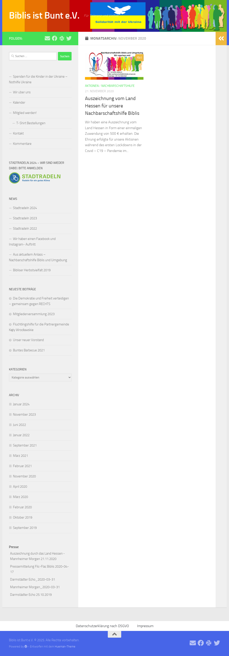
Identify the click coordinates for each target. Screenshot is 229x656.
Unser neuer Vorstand (28, 340)
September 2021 (25, 445)
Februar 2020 (22, 507)
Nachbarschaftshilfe (118, 86)
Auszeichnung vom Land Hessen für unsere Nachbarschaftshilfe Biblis (112, 106)
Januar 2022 (21, 435)
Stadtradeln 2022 (25, 229)
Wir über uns (22, 92)
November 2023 (24, 414)
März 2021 (20, 456)
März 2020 (20, 497)
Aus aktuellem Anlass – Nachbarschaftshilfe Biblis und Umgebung (38, 257)
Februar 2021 (22, 466)
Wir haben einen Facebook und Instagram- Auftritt (32, 241)
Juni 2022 (19, 425)
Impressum (145, 626)
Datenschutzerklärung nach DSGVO (102, 626)
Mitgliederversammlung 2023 (34, 314)
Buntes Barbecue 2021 (29, 350)
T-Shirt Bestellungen (30, 123)
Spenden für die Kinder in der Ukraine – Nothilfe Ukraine (38, 79)
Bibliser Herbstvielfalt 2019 (32, 270)
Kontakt (18, 133)
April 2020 (20, 487)
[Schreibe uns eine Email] (47, 38)
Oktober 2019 (22, 517)
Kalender (19, 102)
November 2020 (24, 476)
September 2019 (25, 528)
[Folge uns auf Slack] (61, 38)
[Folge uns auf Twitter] (69, 38)
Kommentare (22, 144)
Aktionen (92, 86)
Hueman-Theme (65, 646)
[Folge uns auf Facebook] (54, 38)
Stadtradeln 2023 (25, 218)
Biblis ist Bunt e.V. (44, 15)
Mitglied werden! (25, 113)
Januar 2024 (21, 404)
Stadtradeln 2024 (25, 208)
